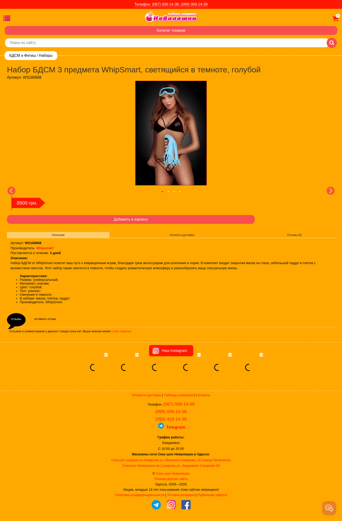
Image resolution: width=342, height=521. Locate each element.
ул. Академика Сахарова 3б (198, 465)
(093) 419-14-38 (170, 419)
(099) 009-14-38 (170, 411)
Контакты (203, 395)
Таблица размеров (178, 395)
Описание (58, 235)
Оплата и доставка (182, 235)
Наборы (46, 55)
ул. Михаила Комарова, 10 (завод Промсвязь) (195, 460)
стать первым (121, 331)
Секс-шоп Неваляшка (173, 473)
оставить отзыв (45, 319)
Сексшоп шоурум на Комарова (135, 460)
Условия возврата (181, 495)
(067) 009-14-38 (178, 404)
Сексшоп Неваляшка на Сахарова (149, 465)
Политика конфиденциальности (139, 495)
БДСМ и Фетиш (22, 55)
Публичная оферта (212, 495)
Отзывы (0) (294, 235)
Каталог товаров (171, 30)
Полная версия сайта (170, 479)
